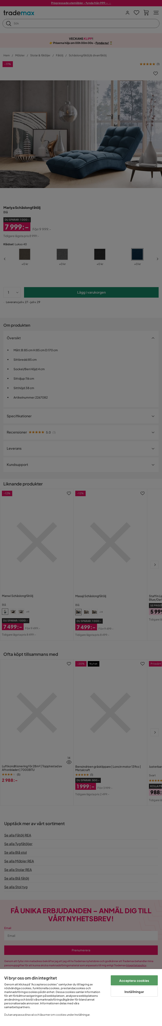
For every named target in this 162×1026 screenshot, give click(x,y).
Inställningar (134, 992)
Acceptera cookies (134, 980)
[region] (81, 997)
